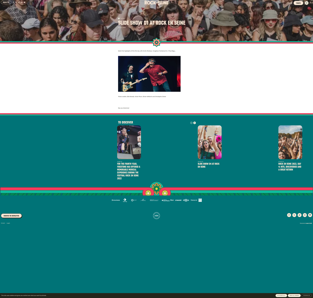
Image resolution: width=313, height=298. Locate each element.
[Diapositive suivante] (194, 123)
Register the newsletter (11, 216)
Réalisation (306, 223)
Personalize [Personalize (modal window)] (306, 295)
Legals (8, 223)
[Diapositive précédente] (191, 123)
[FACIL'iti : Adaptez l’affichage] (289, 3)
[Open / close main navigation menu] (307, 3)
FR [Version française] (310, 2)
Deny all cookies (294, 295)
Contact (3, 223)
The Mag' (121, 18)
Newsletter (6, 2)
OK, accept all (281, 295)
